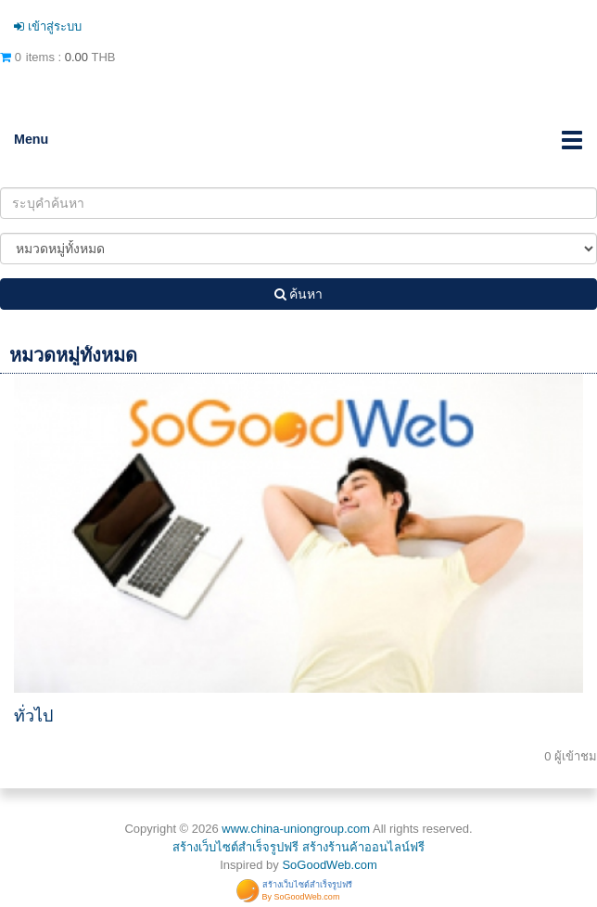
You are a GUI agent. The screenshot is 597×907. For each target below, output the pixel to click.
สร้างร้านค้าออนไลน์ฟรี (363, 847)
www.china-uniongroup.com (296, 829)
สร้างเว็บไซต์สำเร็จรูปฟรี (235, 847)
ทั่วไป (33, 716)
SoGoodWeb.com (329, 865)
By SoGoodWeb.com (301, 896)
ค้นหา (299, 294)
